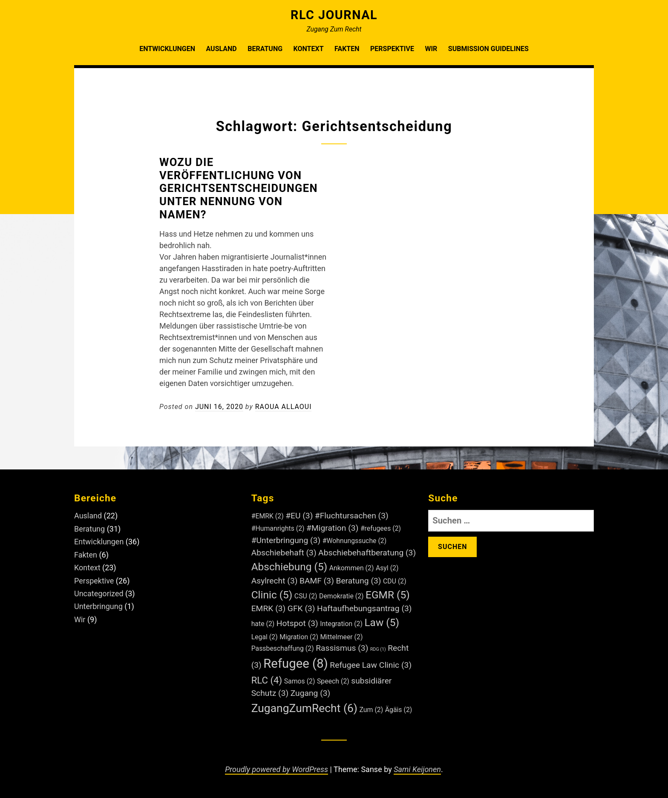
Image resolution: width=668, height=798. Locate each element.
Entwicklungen (167, 49)
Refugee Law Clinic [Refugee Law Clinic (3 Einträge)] (371, 665)
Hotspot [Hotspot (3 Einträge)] (297, 623)
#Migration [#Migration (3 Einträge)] (332, 528)
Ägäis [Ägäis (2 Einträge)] (398, 710)
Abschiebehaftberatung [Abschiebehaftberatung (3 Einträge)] (367, 553)
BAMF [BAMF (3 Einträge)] (316, 581)
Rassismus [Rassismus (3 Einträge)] (342, 648)
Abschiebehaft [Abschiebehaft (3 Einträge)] (284, 553)
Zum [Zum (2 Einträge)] (371, 710)
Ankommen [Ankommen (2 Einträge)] (351, 568)
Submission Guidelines (488, 49)
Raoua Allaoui (283, 407)
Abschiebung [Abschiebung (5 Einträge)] (289, 567)
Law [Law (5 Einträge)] (381, 622)
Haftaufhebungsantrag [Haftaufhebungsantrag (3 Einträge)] (364, 608)
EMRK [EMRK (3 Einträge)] (268, 608)
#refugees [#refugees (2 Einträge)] (380, 528)
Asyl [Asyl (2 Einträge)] (387, 568)
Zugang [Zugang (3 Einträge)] (311, 693)
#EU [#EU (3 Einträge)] (299, 516)
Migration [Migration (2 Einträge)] (298, 637)
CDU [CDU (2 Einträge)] (394, 581)
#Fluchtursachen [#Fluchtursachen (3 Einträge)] (352, 516)
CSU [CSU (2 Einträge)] (305, 596)
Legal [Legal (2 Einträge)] (264, 637)
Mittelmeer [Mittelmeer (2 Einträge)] (341, 637)
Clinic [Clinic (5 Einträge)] (272, 595)
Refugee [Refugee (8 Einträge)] (295, 663)
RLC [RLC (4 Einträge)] (266, 680)
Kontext (309, 49)
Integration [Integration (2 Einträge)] (341, 624)
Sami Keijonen (417, 769)
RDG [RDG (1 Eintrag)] (378, 649)
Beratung (265, 49)
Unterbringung (98, 606)
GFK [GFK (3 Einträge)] (301, 608)
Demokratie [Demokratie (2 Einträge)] (341, 596)
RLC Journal (334, 15)
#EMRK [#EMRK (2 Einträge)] (267, 516)
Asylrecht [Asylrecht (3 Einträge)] (274, 581)
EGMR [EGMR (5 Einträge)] (388, 595)
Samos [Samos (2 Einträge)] (299, 681)
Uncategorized (99, 593)
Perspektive (392, 49)
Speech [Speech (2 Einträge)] (333, 681)
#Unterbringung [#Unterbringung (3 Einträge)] (286, 540)
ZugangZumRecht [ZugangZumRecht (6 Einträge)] (304, 708)
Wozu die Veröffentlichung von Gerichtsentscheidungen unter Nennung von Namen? (238, 188)
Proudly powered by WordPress (276, 769)
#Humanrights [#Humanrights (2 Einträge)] (278, 528)
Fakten (346, 49)
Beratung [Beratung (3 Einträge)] (358, 581)
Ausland (221, 49)
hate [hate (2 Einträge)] (263, 624)
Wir (431, 49)
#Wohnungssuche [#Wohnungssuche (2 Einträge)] (354, 541)
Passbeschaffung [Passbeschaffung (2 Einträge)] (282, 648)
